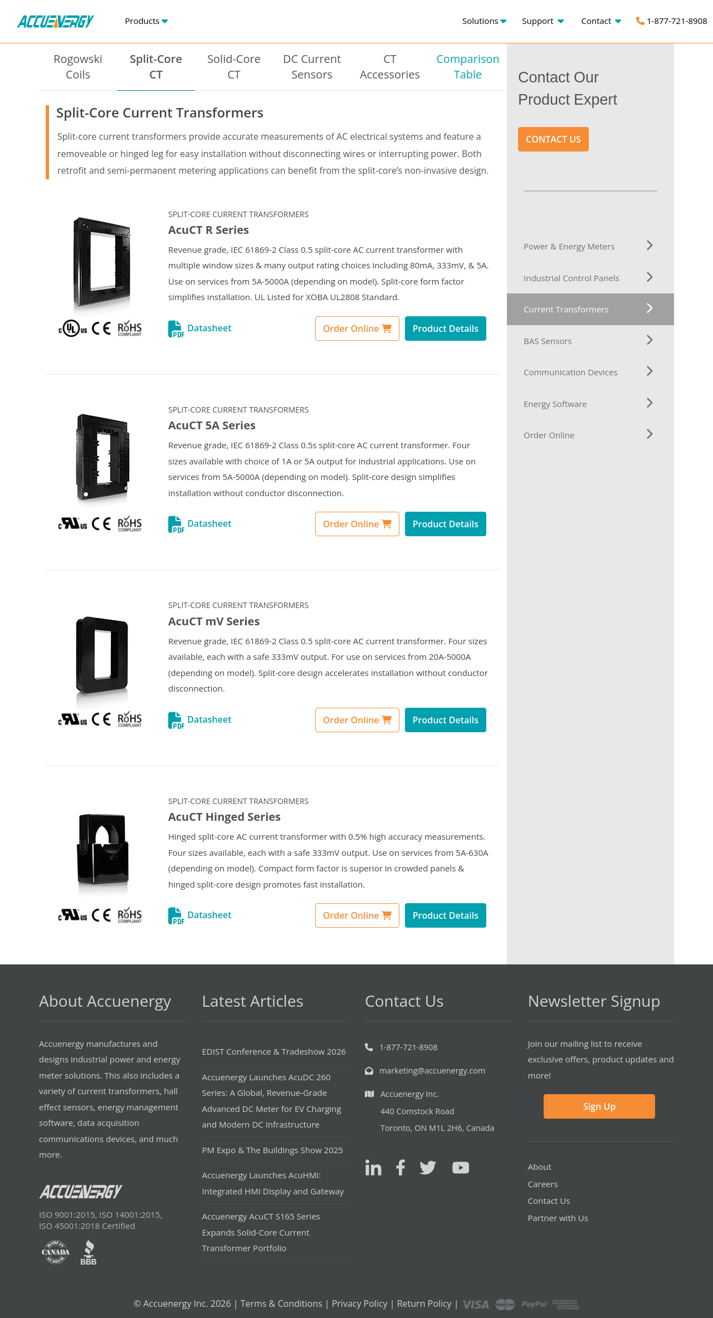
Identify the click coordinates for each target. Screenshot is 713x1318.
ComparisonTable (468, 66)
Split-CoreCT (156, 66)
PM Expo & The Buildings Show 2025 (272, 1149)
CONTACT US (553, 139)
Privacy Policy (360, 1303)
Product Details (445, 328)
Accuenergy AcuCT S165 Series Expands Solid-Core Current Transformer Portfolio (261, 1232)
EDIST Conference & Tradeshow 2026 (274, 1051)
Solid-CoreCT (234, 66)
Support (542, 20)
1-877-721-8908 (671, 20)
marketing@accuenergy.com (432, 1070)
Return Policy (424, 1303)
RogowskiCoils (77, 66)
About (539, 1166)
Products (146, 20)
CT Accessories (390, 66)
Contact (601, 20)
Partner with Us (558, 1217)
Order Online (357, 328)
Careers (543, 1183)
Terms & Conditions (282, 1303)
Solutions (484, 20)
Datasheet (200, 328)
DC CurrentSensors (312, 66)
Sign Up (599, 1106)
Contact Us (549, 1200)
